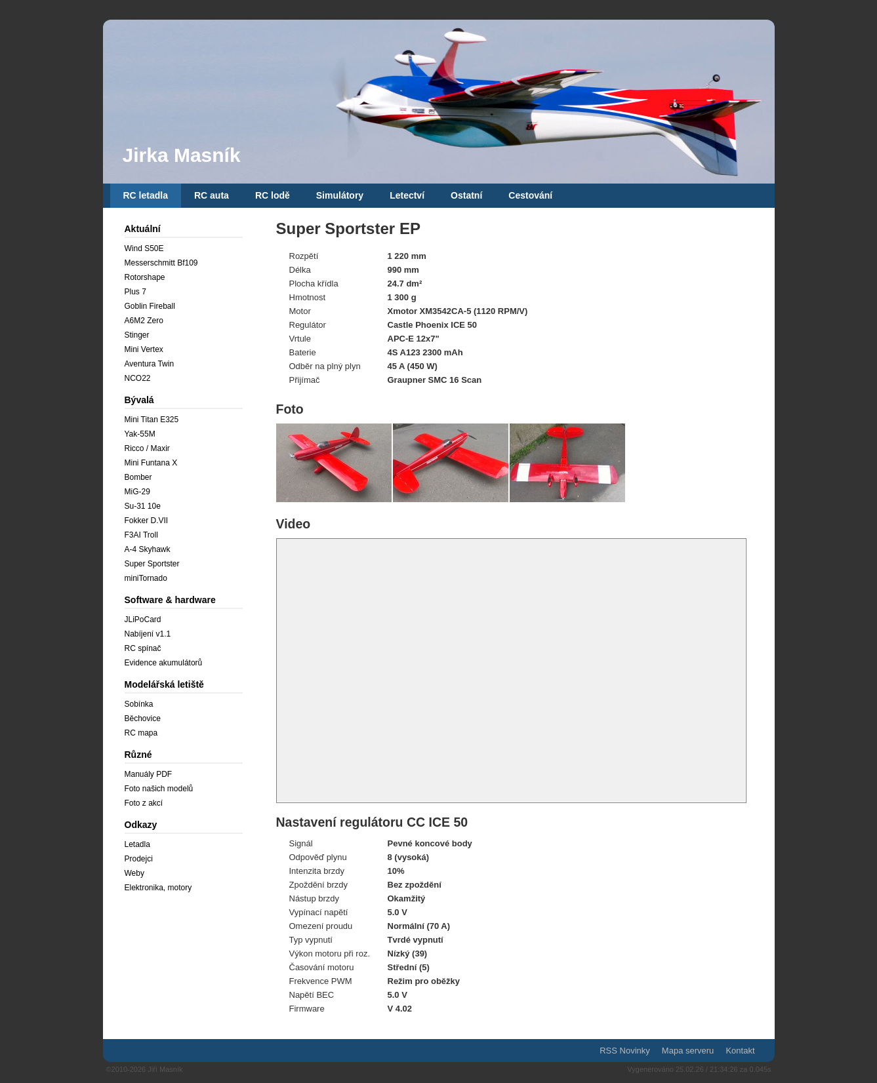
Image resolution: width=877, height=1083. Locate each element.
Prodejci (139, 858)
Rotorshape (145, 277)
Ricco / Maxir (147, 448)
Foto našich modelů (159, 788)
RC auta (211, 195)
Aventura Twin (149, 363)
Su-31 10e (143, 506)
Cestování (530, 195)
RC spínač (143, 648)
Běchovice (143, 718)
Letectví (407, 195)
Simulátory (339, 195)
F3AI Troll (141, 535)
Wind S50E (144, 248)
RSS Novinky (625, 1050)
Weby (134, 873)
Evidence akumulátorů (164, 662)
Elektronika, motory (158, 887)
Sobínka (139, 704)
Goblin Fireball (150, 306)
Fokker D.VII (147, 520)
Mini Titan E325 (152, 419)
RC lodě (272, 195)
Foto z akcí (144, 803)
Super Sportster (152, 563)
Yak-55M (140, 434)
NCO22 (138, 378)
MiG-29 (137, 491)
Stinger (137, 335)
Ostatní (466, 195)
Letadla (137, 844)
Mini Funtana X (151, 462)
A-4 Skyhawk (148, 549)
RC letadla (145, 195)
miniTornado (146, 578)
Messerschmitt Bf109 (161, 262)
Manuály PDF (149, 774)
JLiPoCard (143, 619)
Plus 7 (135, 291)
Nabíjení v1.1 (148, 634)
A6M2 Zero (144, 320)
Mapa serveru (688, 1050)
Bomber (138, 477)
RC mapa (141, 733)
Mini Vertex (144, 349)
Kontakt (739, 1050)
